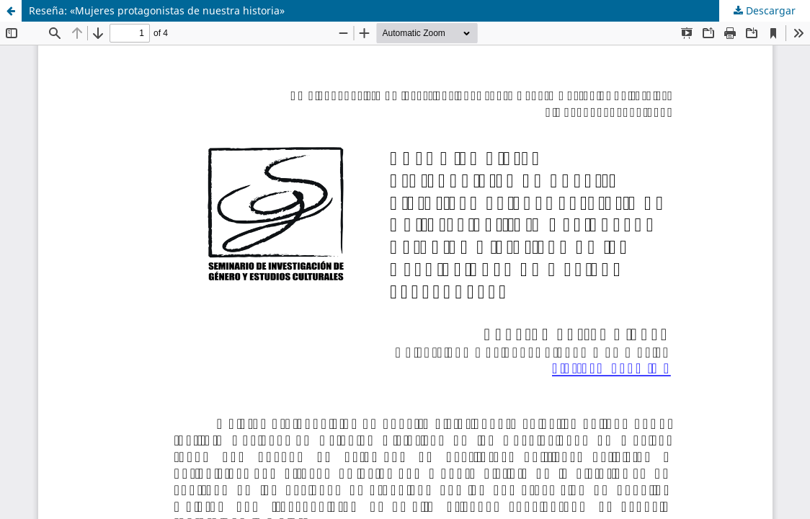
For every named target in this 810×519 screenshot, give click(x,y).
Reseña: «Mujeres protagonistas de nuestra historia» (157, 10)
